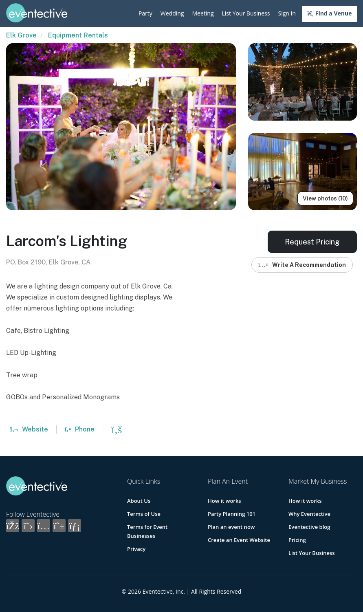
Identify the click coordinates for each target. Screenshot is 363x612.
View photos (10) (325, 198)
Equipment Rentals (78, 35)
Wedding (172, 13)
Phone (80, 429)
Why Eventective (309, 513)
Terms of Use (144, 513)
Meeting (202, 13)
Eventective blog (309, 527)
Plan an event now (231, 527)
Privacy (136, 549)
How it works (224, 500)
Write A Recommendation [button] (302, 265)
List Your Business (246, 13)
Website (29, 429)
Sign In (287, 13)
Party (145, 13)
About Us (138, 500)
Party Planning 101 (231, 513)
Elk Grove (21, 35)
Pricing (297, 540)
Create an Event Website (239, 540)
